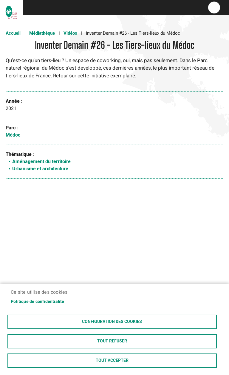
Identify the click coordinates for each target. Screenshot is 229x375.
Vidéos (70, 33)
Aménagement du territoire (41, 161)
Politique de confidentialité (37, 302)
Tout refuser (112, 341)
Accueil (13, 33)
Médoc (13, 135)
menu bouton (214, 7)
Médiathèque (42, 33)
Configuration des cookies (112, 322)
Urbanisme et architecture (40, 168)
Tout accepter (112, 361)
